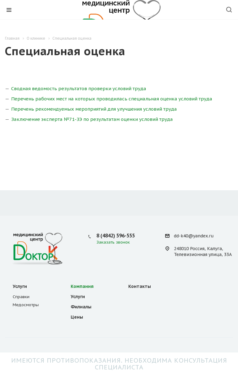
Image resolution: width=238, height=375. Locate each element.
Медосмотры (26, 304)
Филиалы (81, 307)
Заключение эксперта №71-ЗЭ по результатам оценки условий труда (92, 119)
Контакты (139, 286)
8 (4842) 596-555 (115, 235)
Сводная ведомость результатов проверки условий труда (78, 88)
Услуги (20, 286)
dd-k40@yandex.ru (194, 236)
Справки (21, 296)
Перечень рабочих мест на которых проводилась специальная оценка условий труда (111, 99)
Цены (77, 317)
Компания (82, 286)
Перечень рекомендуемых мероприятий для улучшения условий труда (94, 109)
